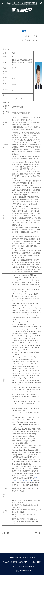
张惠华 (36, 478)
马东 (30, 480)
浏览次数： (29, 40)
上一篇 (5, 533)
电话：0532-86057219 (23, 571)
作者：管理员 (31, 36)
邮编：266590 (37, 562)
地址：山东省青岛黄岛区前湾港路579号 (15, 562)
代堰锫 (14, 480)
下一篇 (38, 533)
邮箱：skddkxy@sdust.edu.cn (23, 566)
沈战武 (25, 480)
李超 (19, 480)
